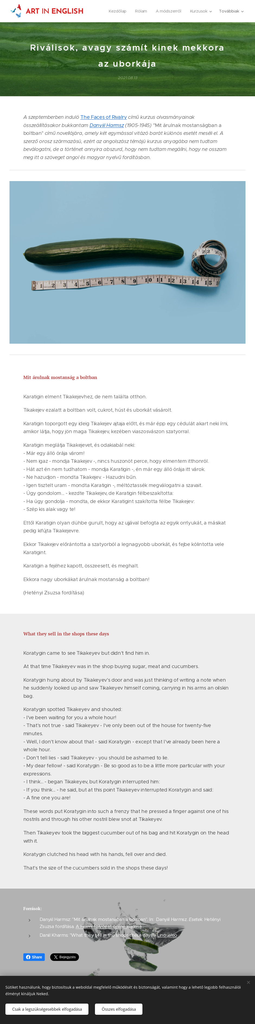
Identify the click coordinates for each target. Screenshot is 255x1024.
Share (34, 957)
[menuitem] (117, 11)
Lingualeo (167, 935)
